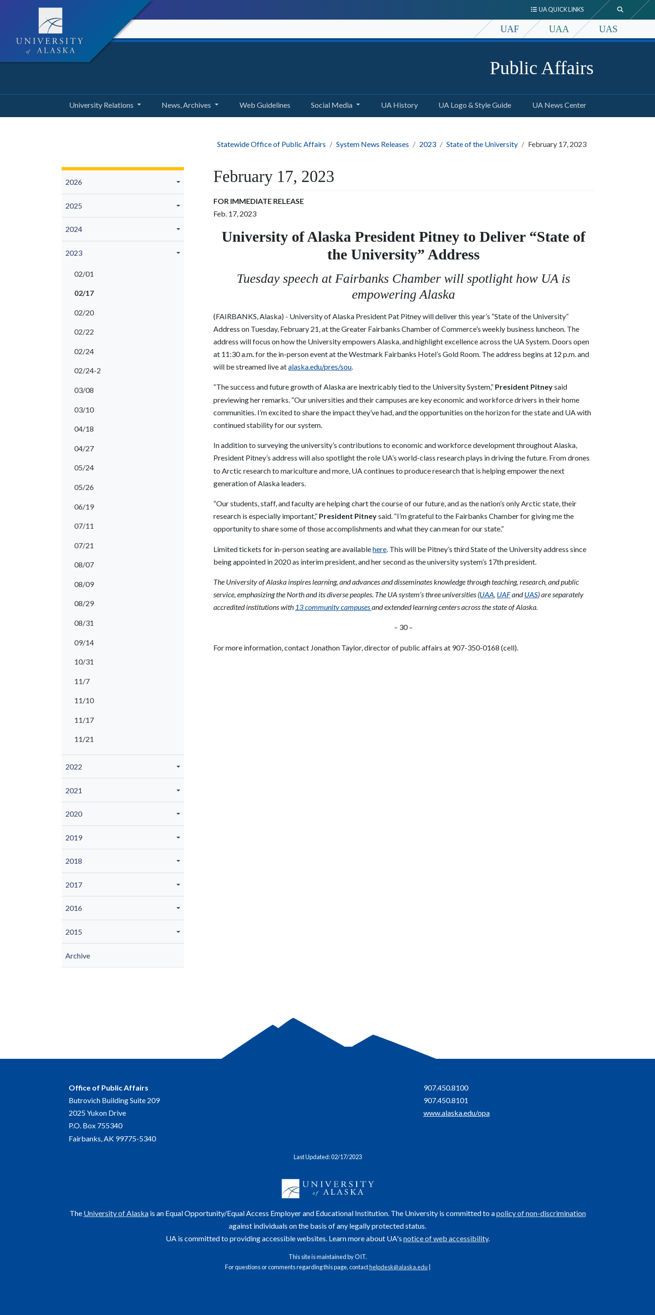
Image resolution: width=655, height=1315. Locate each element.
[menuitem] (123, 182)
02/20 (84, 312)
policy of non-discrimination (541, 1213)
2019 (73, 837)
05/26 (84, 487)
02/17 (84, 292)
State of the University (482, 144)
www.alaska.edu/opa (456, 1112)
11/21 (84, 738)
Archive (77, 955)
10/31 (84, 661)
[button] (179, 182)
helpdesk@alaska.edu (398, 1267)
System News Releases (372, 144)
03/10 (84, 409)
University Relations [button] (101, 104)
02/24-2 (87, 370)
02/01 (84, 273)
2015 (73, 931)
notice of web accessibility (445, 1238)
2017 (73, 884)
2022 (73, 766)
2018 (73, 860)
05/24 (84, 467)
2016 (73, 907)
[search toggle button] (620, 10)
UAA (559, 29)
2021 (73, 790)
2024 (73, 228)
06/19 (84, 506)
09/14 (84, 642)
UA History (397, 103)
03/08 (84, 389)
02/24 (84, 351)
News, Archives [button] (186, 104)
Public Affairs (542, 67)
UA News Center (557, 103)
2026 (73, 181)
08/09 (84, 584)
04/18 (84, 428)
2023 (427, 144)
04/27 (84, 448)
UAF (509, 29)
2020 (73, 813)
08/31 (84, 622)
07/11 (84, 525)
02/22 (84, 331)
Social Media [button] (331, 104)
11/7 (82, 681)
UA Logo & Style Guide (473, 103)
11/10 (84, 700)
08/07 (84, 564)
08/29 (84, 603)
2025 (73, 205)
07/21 (84, 545)
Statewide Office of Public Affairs (271, 144)
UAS (608, 29)
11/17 (84, 719)
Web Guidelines (263, 103)
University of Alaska (116, 1213)
